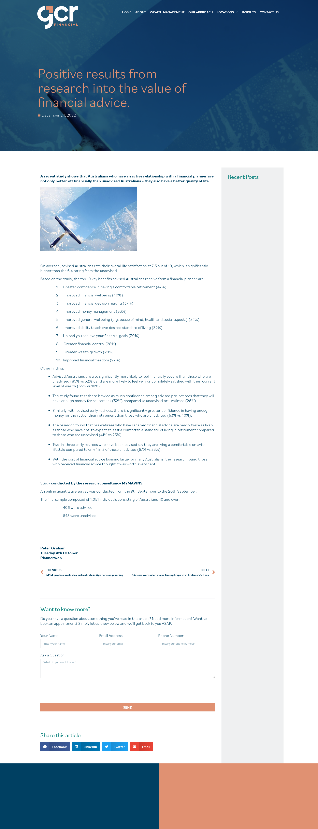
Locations (228, 12)
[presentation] (71, 691)
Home (126, 12)
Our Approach (200, 12)
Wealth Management (167, 12)
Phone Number (171, 635)
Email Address (110, 635)
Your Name (49, 635)
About (140, 12)
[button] (55, 746)
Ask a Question (52, 655)
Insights (249, 12)
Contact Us (269, 12)
